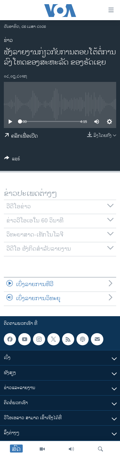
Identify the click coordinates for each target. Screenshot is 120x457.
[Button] (12, 160)
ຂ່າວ (8, 40)
